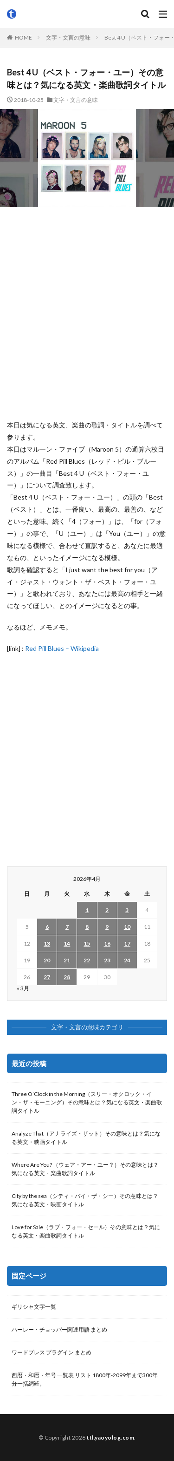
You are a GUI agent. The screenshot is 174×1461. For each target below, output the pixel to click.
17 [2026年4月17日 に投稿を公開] (127, 943)
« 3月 (23, 988)
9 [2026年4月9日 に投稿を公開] (107, 926)
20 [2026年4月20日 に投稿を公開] (47, 960)
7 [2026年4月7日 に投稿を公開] (67, 926)
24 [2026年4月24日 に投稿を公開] (127, 960)
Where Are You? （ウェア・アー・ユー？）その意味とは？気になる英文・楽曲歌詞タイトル (85, 1169)
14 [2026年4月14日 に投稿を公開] (67, 943)
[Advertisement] (87, 313)
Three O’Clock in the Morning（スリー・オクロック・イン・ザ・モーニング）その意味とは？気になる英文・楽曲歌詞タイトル (87, 1102)
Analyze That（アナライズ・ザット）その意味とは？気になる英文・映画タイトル (86, 1137)
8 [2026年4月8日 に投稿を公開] (87, 926)
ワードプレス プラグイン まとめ (51, 1352)
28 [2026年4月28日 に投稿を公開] (67, 977)
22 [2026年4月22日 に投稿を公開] (87, 960)
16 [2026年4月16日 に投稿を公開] (107, 943)
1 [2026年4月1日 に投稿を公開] (87, 909)
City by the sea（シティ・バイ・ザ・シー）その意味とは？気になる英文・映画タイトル (85, 1200)
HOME (23, 37)
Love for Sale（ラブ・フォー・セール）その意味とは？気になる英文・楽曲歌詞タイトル (86, 1231)
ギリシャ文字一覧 (34, 1306)
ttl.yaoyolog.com (110, 1437)
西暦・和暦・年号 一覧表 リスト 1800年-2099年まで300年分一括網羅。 (85, 1379)
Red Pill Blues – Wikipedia (62, 648)
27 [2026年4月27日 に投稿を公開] (47, 977)
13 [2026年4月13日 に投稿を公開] (47, 943)
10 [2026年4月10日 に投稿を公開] (127, 926)
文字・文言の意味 (68, 37)
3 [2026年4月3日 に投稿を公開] (127, 909)
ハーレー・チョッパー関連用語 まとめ (59, 1329)
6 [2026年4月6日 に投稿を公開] (47, 926)
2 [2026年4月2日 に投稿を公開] (107, 909)
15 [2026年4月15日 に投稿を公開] (87, 943)
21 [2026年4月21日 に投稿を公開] (67, 960)
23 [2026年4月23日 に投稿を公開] (107, 960)
